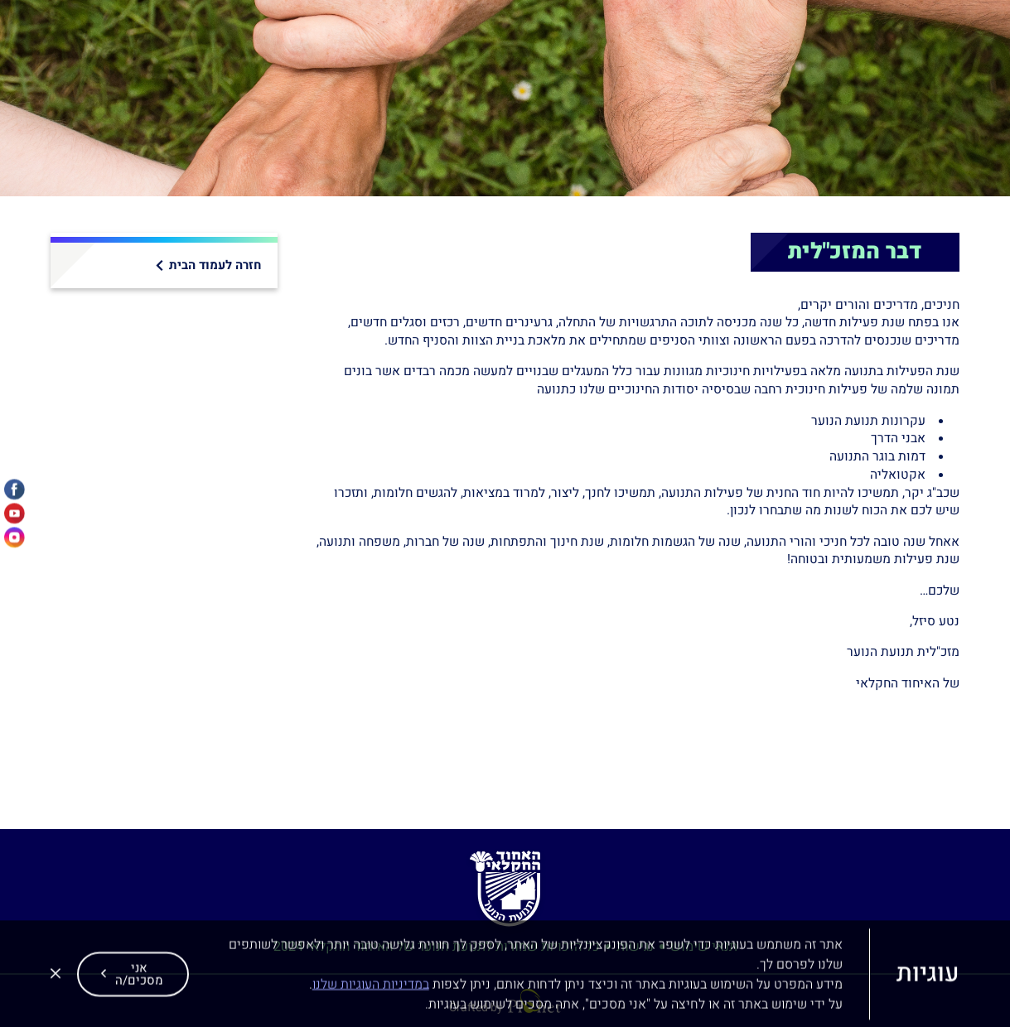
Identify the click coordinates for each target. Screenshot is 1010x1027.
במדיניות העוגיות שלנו (370, 994)
